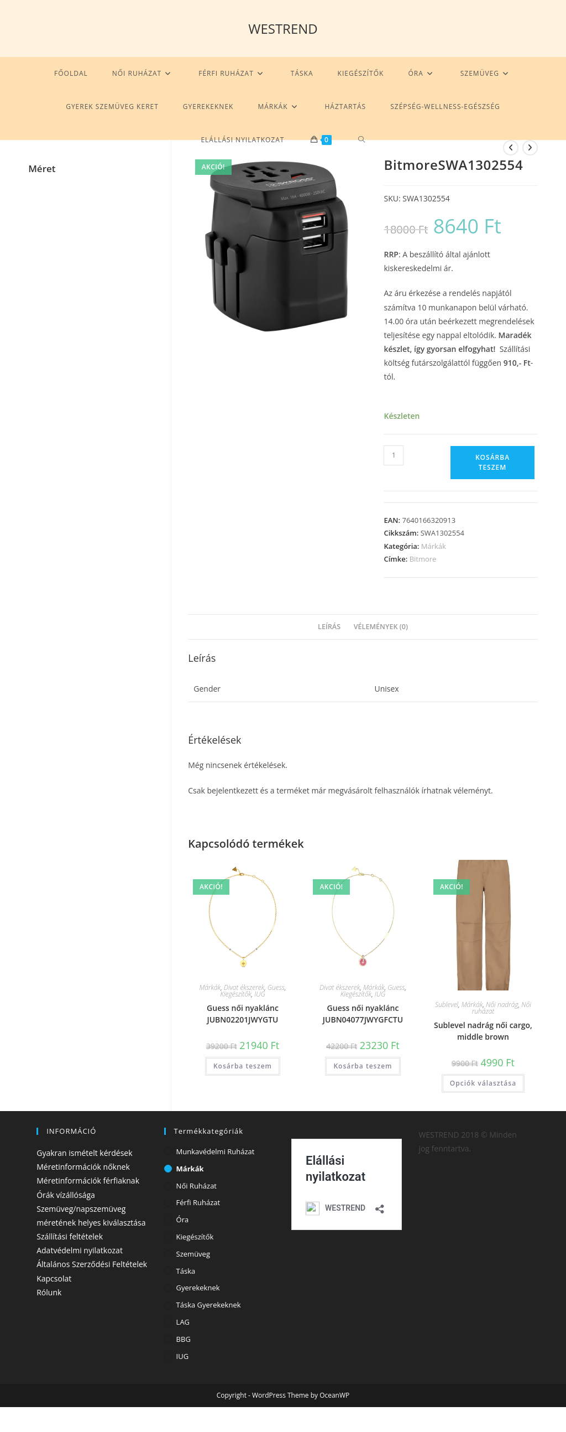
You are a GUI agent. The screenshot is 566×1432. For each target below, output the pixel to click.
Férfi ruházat (198, 1202)
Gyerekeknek (198, 1288)
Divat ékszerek (244, 987)
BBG (183, 1339)
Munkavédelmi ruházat (215, 1151)
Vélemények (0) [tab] (381, 626)
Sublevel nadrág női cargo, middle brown (483, 1031)
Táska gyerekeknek (208, 1305)
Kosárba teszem (492, 462)
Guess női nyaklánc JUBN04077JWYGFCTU (363, 1014)
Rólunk (48, 1292)
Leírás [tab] (329, 626)
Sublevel (446, 1004)
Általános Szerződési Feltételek (91, 1264)
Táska (186, 1271)
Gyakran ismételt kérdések (84, 1153)
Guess (276, 987)
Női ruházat (196, 1186)
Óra (182, 1220)
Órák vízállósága (65, 1195)
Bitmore (423, 559)
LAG (183, 1322)
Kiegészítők (235, 994)
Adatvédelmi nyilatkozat (79, 1250)
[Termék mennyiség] (393, 455)
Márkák (433, 546)
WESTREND (283, 28)
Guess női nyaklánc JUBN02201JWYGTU (243, 1014)
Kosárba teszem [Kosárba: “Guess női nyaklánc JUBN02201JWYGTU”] (242, 1066)
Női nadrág (502, 1004)
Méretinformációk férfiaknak (87, 1180)
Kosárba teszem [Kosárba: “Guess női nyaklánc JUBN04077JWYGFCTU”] (362, 1066)
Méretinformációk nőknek (83, 1166)
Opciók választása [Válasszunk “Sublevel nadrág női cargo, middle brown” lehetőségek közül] (483, 1083)
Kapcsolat (53, 1278)
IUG (259, 994)
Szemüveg (193, 1254)
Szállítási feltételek (69, 1236)
